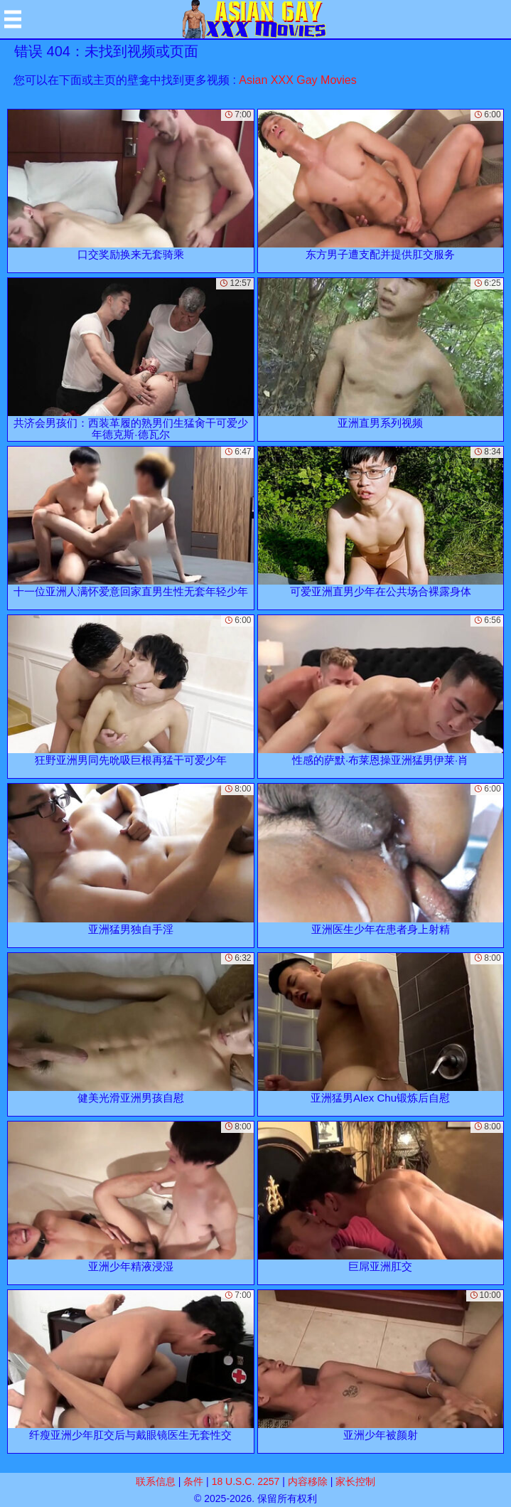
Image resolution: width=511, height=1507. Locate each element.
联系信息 (156, 1481)
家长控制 (355, 1481)
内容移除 (308, 1481)
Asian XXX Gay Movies (297, 80)
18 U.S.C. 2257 (246, 1481)
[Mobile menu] (12, 19)
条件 (193, 1481)
